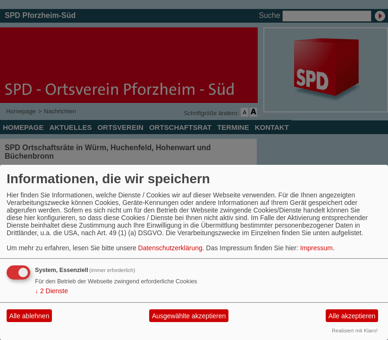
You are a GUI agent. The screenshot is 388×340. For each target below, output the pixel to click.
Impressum (316, 248)
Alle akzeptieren (352, 316)
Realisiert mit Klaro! (355, 330)
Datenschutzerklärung (170, 248)
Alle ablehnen (29, 316)
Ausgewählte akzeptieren (189, 316)
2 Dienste (51, 291)
